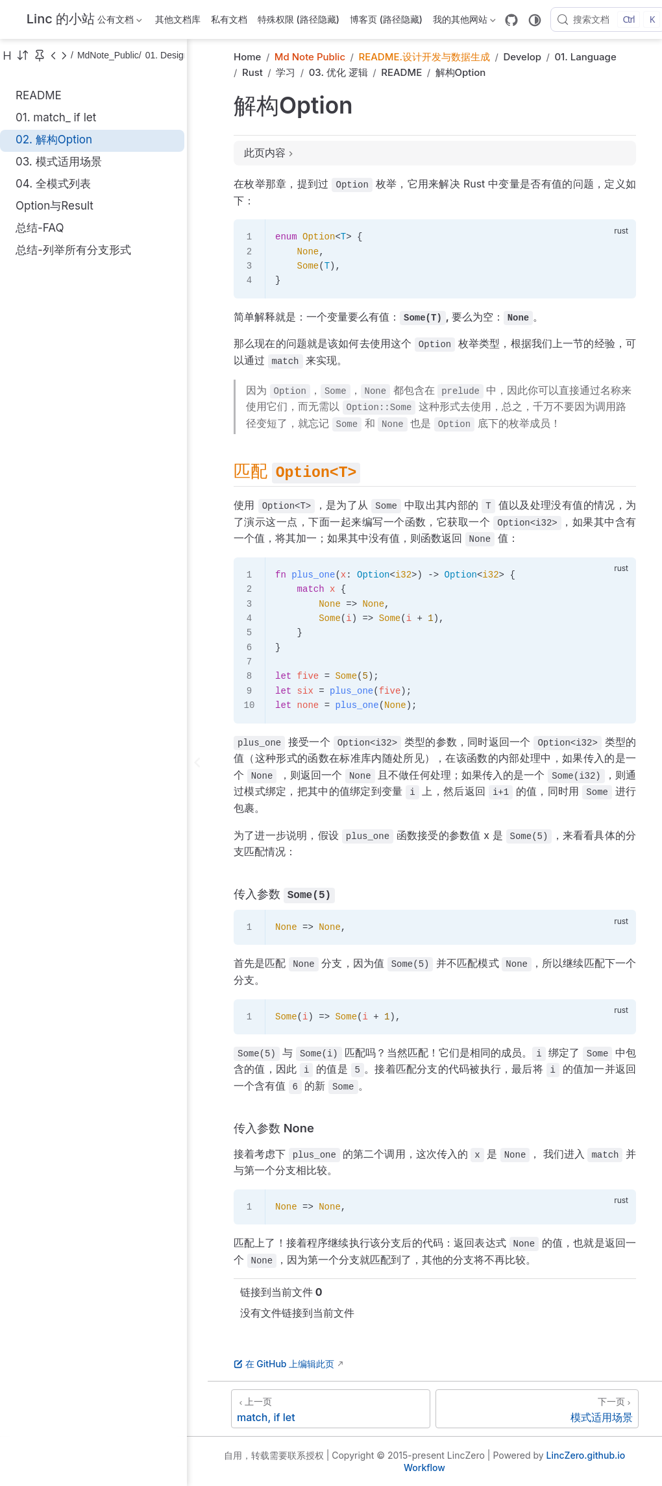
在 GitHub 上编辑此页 (284, 1363)
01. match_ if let (56, 117)
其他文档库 (178, 19)
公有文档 (120, 22)
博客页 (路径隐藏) (386, 19)
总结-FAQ (40, 227)
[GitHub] (511, 20)
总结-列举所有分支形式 (73, 249)
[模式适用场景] (537, 1408)
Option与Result (54, 205)
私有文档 (229, 19)
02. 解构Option (54, 139)
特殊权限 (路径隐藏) (298, 19)
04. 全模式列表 (53, 183)
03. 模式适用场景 (59, 161)
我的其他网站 (464, 22)
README (39, 95)
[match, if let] (330, 1408)
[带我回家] (56, 19)
